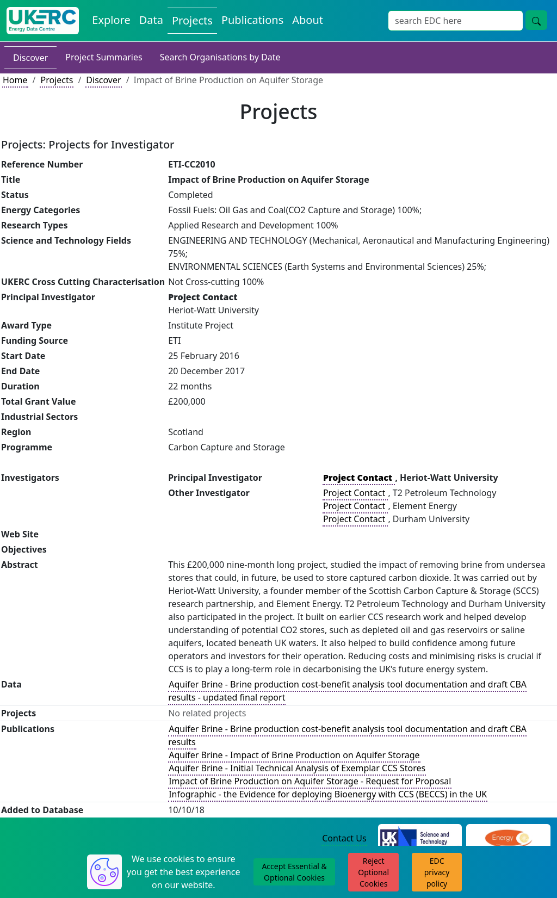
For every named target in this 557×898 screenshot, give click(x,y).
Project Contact (355, 493)
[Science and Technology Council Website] (420, 839)
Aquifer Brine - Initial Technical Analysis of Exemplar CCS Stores (297, 768)
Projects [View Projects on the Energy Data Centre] (192, 20)
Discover (30, 58)
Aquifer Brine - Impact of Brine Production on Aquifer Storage (294, 755)
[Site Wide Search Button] (536, 20)
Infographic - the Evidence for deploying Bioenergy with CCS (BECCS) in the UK (328, 794)
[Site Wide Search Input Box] (455, 20)
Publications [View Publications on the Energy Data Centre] (252, 20)
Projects (56, 80)
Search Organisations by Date (220, 57)
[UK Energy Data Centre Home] (43, 20)
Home (15, 80)
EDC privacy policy (437, 872)
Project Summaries (103, 57)
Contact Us (344, 838)
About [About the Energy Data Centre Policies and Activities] (307, 20)
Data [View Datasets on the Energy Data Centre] (151, 20)
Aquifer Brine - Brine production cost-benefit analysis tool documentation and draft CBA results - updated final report (347, 690)
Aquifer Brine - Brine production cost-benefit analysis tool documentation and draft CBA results (347, 735)
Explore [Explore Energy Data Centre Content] (111, 20)
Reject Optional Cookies (373, 872)
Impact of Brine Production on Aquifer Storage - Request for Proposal (310, 781)
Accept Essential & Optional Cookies (294, 872)
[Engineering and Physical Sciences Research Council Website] (508, 839)
